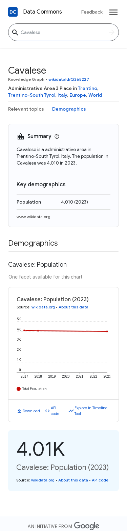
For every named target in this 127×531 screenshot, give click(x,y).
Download (31, 411)
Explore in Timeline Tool (91, 410)
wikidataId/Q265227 (68, 79)
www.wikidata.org (33, 216)
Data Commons (42, 11)
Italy (62, 95)
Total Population (34, 388)
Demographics (69, 109)
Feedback (92, 12)
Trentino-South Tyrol (31, 95)
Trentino (87, 88)
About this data (73, 307)
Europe (77, 95)
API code (55, 410)
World (95, 95)
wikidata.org (43, 307)
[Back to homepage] (13, 12)
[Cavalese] (63, 32)
